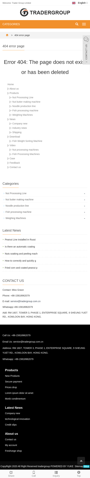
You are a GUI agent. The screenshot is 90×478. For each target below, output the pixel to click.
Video (13, 145)
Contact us (15, 167)
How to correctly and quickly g (20, 260)
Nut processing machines (25, 149)
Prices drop (11, 387)
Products (14, 93)
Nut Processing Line (22, 97)
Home (11, 84)
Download (15, 136)
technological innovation (17, 419)
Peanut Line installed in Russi (20, 239)
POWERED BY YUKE (62, 466)
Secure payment (13, 381)
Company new (19, 123)
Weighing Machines (22, 115)
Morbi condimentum (15, 398)
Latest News (14, 407)
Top (79, 473)
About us (14, 88)
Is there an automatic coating (20, 246)
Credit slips (11, 424)
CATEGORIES (11, 24)
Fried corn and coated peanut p (21, 267)
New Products (12, 376)
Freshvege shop (13, 450)
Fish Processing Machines (26, 154)
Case (12, 158)
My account (11, 445)
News (12, 119)
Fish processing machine (25, 110)
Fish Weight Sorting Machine (27, 141)
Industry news (19, 128)
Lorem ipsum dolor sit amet (19, 393)
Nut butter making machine (26, 101)
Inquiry (56, 473)
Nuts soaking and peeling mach (21, 253)
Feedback (15, 162)
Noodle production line (24, 106)
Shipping (17, 132)
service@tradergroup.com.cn (25, 301)
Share (11, 473)
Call (34, 473)
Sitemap (79, 466)
